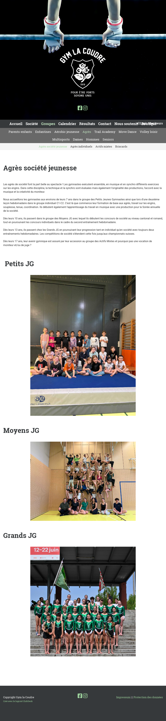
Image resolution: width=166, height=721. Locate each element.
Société (32, 123)
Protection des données (148, 697)
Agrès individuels (81, 146)
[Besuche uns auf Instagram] (85, 107)
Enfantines (43, 132)
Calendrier (67, 123)
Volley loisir (149, 132)
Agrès (87, 132)
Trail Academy (104, 132)
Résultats (87, 123)
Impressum (123, 697)
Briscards (121, 146)
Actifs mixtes (103, 146)
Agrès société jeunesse (53, 146)
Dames (78, 139)
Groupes (48, 123)
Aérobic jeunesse (66, 132)
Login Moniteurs (149, 123)
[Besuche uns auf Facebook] (80, 107)
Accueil (15, 123)
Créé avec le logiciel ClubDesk (18, 701)
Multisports (61, 139)
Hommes (92, 139)
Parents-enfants (20, 132)
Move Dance (127, 132)
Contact (104, 123)
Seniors (108, 139)
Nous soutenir (126, 123)
